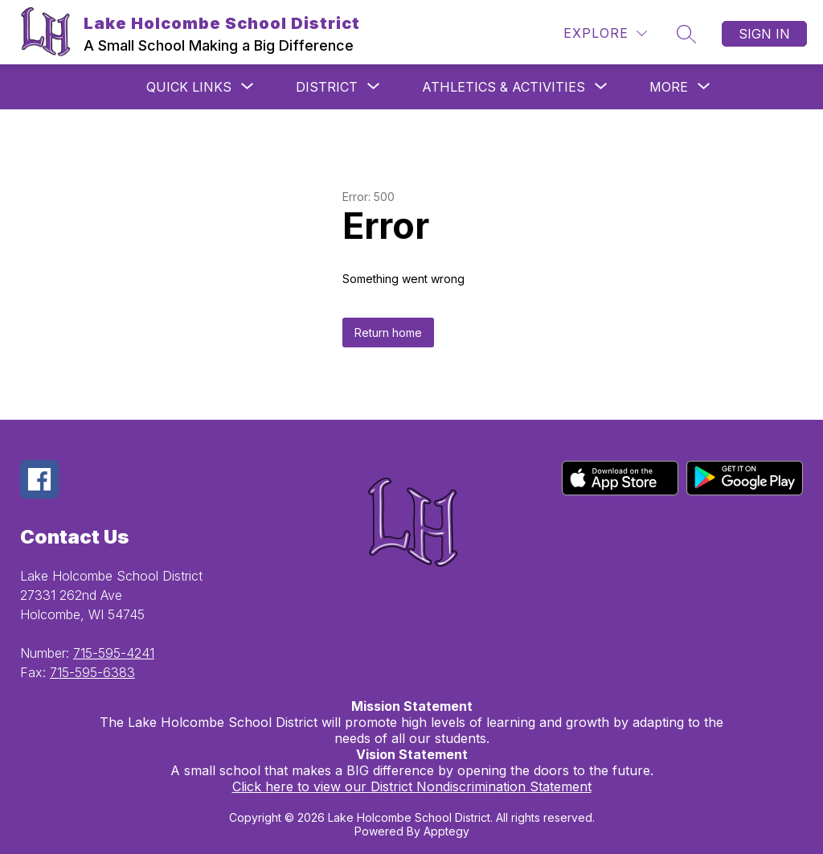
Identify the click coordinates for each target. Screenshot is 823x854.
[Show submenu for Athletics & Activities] (503, 86)
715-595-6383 (92, 672)
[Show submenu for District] (327, 86)
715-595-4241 (113, 653)
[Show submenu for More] (668, 86)
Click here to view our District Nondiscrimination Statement (412, 786)
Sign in (764, 34)
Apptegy (446, 831)
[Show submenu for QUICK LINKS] (188, 86)
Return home (388, 332)
